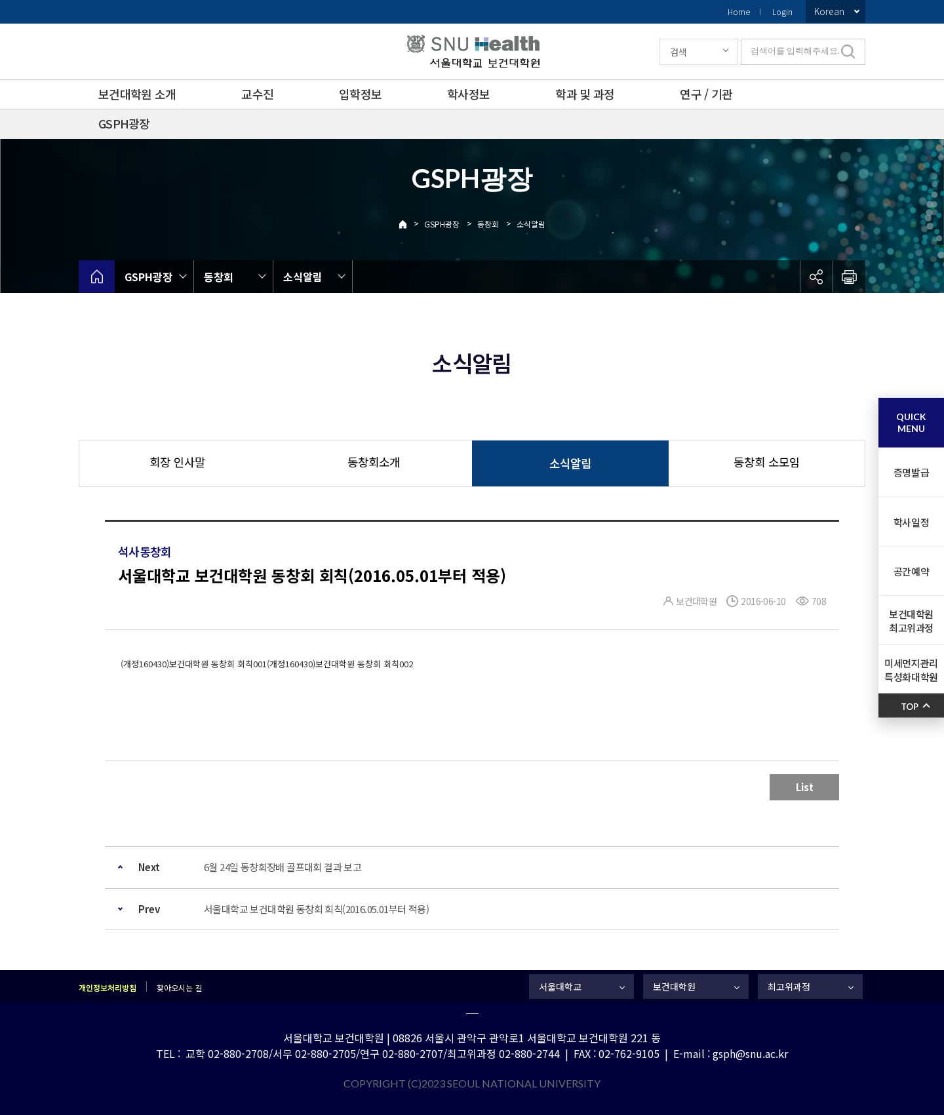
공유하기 (816, 276)
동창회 (488, 223)
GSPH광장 (124, 123)
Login (782, 11)
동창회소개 (373, 462)
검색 (678, 51)
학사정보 (468, 93)
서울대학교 (560, 986)
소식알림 (531, 223)
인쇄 (849, 276)
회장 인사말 (177, 462)
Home (739, 11)
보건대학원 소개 (137, 93)
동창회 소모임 (767, 462)
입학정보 (360, 93)
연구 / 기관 (706, 93)
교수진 (257, 93)
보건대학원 (674, 986)
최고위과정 (789, 986)
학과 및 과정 (584, 93)
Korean (829, 11)
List (805, 787)
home (97, 276)
